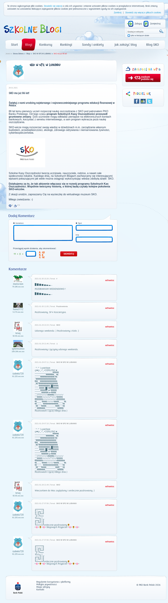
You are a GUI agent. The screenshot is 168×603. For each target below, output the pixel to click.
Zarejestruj (155, 23)
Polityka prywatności (46, 584)
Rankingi (66, 45)
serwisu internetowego (49, 119)
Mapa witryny (43, 587)
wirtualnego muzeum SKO (82, 194)
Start (14, 45)
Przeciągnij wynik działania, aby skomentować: (34, 248)
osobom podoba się (147, 78)
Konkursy (45, 45)
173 (137, 78)
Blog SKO (152, 45)
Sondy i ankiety (93, 45)
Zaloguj (138, 23)
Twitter (150, 101)
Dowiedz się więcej (53, 6)
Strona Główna (18, 54)
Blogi (28, 45)
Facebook (137, 101)
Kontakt (40, 590)
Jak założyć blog (126, 45)
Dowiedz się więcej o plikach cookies (143, 12)
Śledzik (143, 101)
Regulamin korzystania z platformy (53, 582)
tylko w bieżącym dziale (140, 35)
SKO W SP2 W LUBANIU (42, 54)
